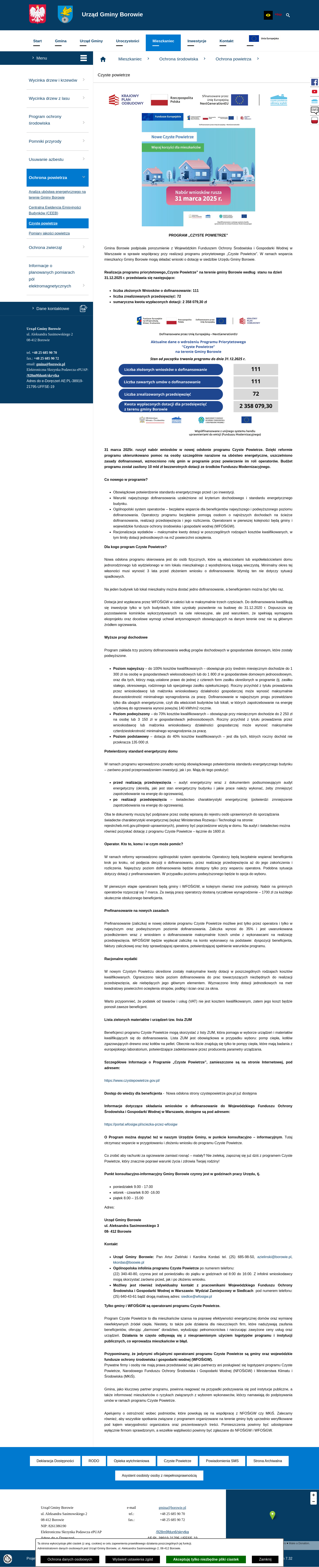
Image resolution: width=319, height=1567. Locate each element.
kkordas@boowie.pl (128, 1262)
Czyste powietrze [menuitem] (42, 223)
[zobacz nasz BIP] (278, 15)
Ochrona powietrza (238, 58)
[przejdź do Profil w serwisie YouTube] (314, 91)
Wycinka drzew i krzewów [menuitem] (57, 80)
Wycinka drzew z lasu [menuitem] (57, 98)
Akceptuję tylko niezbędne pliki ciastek (206, 1559)
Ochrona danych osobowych (70, 1559)
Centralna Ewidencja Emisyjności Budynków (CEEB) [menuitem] (54, 210)
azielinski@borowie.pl (274, 1257)
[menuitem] (37, 43)
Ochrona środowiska (183, 58)
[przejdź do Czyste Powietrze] (314, 101)
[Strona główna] (103, 59)
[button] (268, 15)
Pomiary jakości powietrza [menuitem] (48, 233)
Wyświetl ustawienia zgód (133, 1559)
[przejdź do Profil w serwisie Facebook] (314, 82)
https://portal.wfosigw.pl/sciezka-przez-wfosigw (140, 1124)
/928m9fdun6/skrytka (43, 375)
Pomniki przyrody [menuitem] (57, 141)
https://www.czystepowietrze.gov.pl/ (132, 1080)
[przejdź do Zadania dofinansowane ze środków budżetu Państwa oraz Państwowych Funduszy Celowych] (314, 120)
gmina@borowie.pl (50, 364)
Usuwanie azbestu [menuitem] (57, 159)
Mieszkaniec (134, 58)
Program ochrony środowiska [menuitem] (57, 120)
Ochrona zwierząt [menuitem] (57, 247)
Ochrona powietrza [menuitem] (57, 177)
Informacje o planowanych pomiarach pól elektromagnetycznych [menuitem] (57, 275)
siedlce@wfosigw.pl (196, 1296)
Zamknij (265, 1559)
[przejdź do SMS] (314, 110)
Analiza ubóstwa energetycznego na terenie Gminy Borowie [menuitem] (56, 194)
